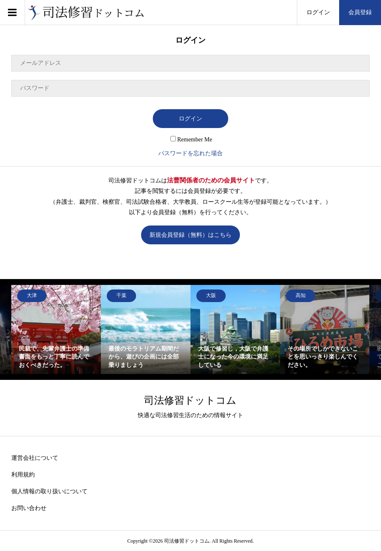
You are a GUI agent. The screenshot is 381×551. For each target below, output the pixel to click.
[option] (56, 329)
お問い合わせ (28, 508)
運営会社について (34, 458)
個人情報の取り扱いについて (49, 491)
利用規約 (23, 475)
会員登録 (360, 12)
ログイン (318, 12)
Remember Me (191, 139)
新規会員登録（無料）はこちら (190, 235)
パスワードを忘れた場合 (190, 153)
